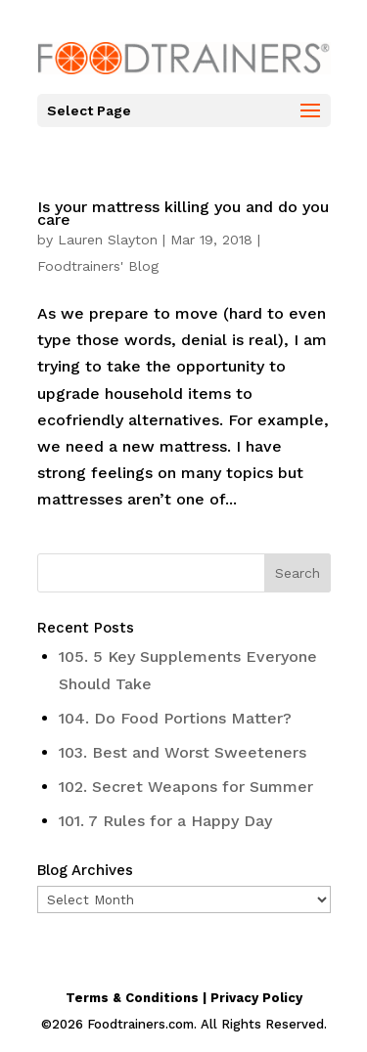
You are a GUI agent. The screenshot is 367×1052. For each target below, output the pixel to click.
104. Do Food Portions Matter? (175, 718)
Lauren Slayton (108, 239)
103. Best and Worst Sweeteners (182, 752)
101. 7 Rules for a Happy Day (165, 820)
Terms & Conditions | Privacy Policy (184, 997)
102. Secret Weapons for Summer (186, 786)
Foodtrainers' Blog (98, 266)
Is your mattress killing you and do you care (183, 213)
